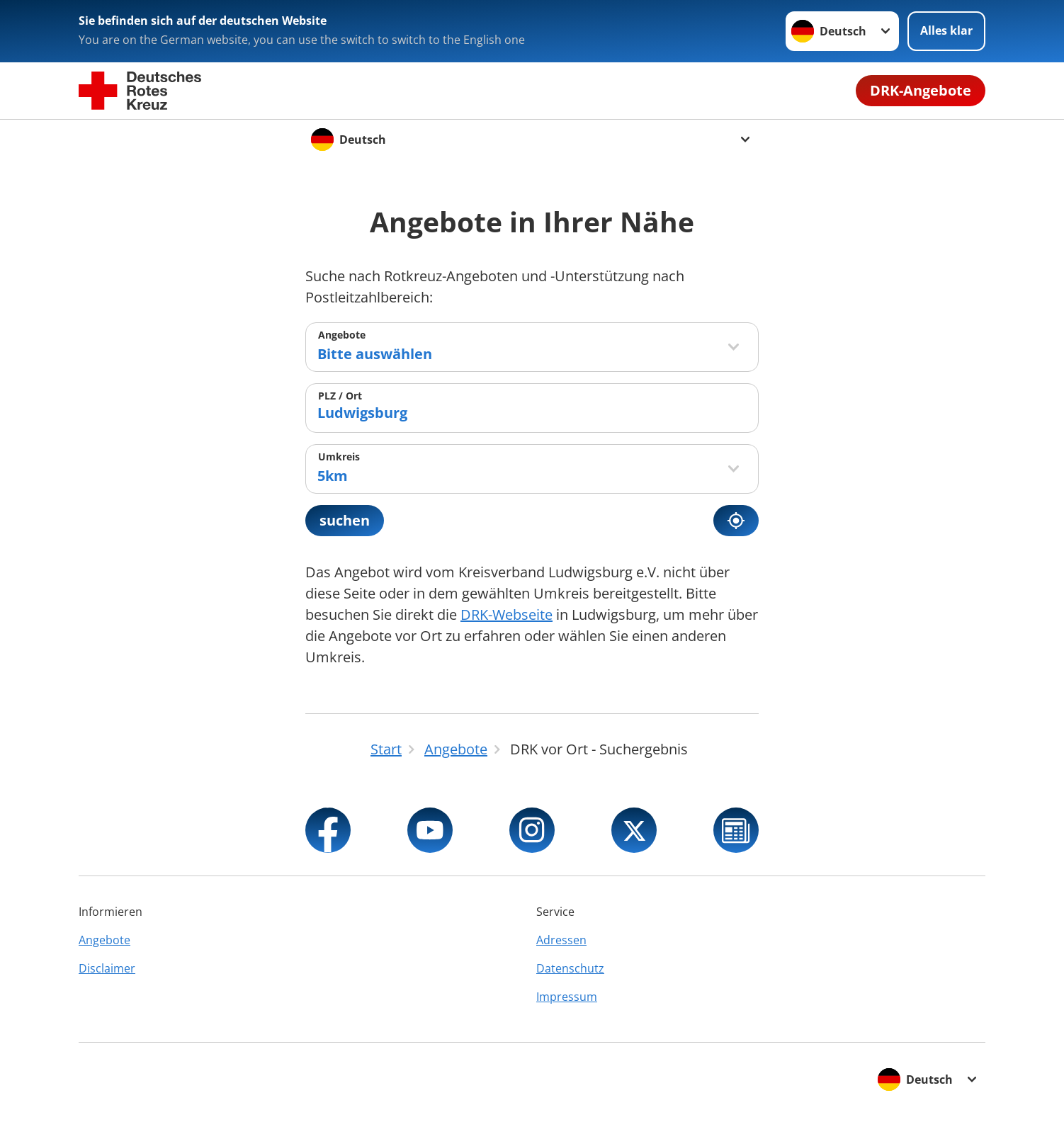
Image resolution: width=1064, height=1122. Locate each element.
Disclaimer (107, 968)
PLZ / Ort (340, 395)
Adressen (561, 940)
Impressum (566, 996)
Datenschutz (570, 968)
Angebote (342, 334)
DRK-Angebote (920, 90)
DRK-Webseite (506, 614)
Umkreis (339, 456)
